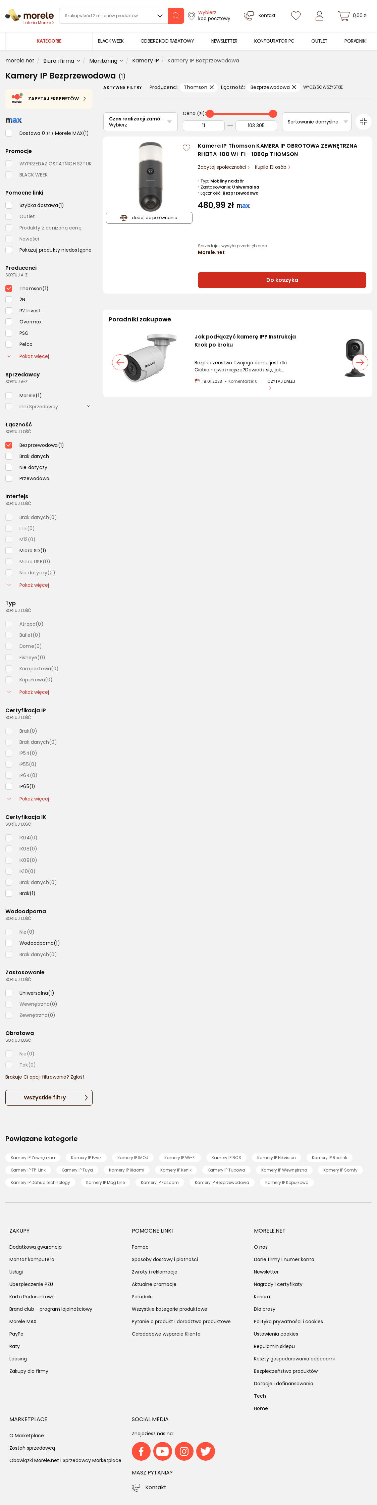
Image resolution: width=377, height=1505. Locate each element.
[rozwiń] (89, 405)
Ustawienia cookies (276, 1334)
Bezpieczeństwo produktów (286, 1371)
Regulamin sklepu (274, 1346)
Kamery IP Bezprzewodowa (222, 1182)
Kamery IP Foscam (160, 1182)
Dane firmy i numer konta (284, 1259)
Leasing (18, 1358)
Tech (260, 1396)
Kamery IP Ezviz (86, 1157)
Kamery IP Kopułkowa (287, 1182)
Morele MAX (23, 1321)
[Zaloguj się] (319, 16)
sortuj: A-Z (16, 275)
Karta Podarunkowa (32, 1296)
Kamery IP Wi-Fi (180, 1157)
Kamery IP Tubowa (226, 1170)
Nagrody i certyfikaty (278, 1284)
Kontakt (155, 1487)
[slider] (210, 114)
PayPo (16, 1334)
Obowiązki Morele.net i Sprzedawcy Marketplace (65, 1460)
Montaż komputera (31, 1259)
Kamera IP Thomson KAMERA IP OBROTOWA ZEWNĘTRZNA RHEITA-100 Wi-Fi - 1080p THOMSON (277, 150)
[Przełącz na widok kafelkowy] (364, 122)
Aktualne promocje (154, 1284)
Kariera (262, 1296)
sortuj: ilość (18, 431)
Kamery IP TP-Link (28, 1170)
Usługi (16, 1271)
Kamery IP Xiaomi (126, 1170)
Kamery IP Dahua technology (40, 1182)
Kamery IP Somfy (340, 1170)
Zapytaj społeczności (222, 167)
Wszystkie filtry (45, 1097)
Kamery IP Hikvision (276, 1157)
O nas (261, 1247)
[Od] (204, 125)
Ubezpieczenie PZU (31, 1284)
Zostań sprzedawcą (32, 1448)
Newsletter (266, 1271)
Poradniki (142, 1296)
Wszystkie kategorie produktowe (169, 1309)
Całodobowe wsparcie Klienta (166, 1334)
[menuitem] (111, 41)
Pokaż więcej (28, 356)
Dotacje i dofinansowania (283, 1383)
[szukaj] (176, 16)
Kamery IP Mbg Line (105, 1182)
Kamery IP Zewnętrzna (33, 1157)
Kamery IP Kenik (176, 1170)
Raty (14, 1346)
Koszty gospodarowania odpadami (294, 1358)
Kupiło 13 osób (271, 167)
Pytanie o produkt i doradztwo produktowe (181, 1321)
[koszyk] (353, 16)
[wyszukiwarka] (121, 16)
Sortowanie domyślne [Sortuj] (313, 121)
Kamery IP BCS (226, 1157)
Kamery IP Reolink (329, 1157)
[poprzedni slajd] (120, 362)
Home (261, 1408)
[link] (111, 41)
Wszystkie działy (160, 16)
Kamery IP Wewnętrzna (284, 1170)
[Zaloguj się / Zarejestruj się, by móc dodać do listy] (186, 148)
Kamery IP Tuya (77, 1170)
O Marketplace (26, 1435)
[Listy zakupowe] (295, 16)
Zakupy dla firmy (28, 1371)
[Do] (256, 125)
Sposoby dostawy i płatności (165, 1259)
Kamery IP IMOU (132, 1157)
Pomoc (140, 1247)
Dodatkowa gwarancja (35, 1247)
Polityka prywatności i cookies (288, 1321)
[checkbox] (47, 133)
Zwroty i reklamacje (154, 1271)
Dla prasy (264, 1309)
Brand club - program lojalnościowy (50, 1309)
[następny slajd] (360, 362)
